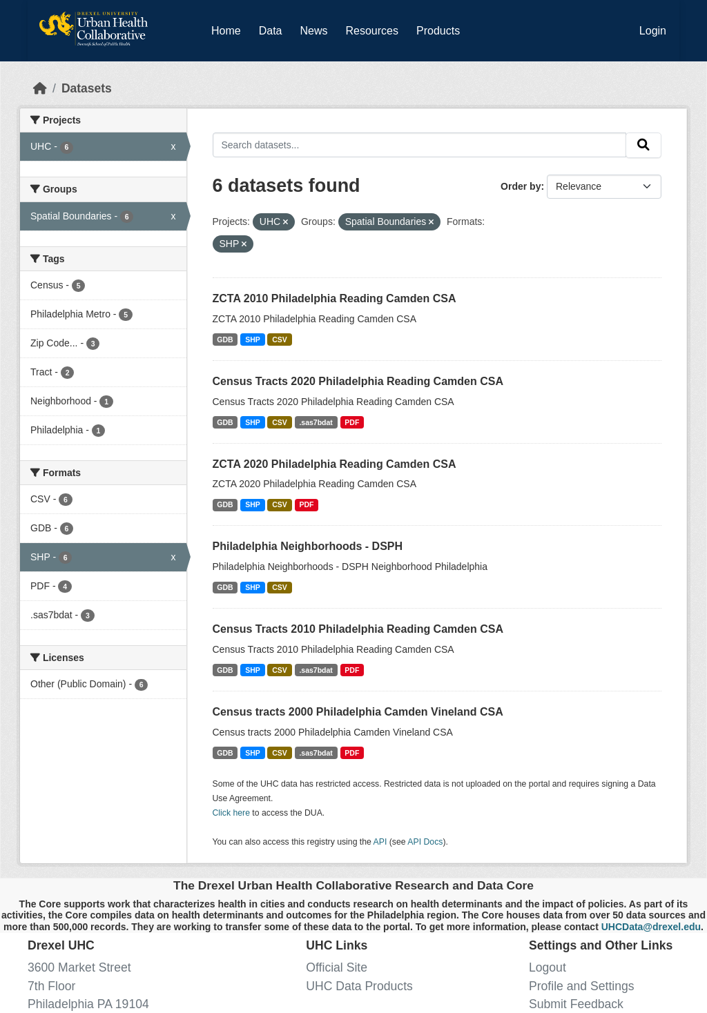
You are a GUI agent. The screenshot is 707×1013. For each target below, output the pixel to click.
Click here (231, 813)
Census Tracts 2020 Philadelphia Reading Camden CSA (358, 381)
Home (226, 31)
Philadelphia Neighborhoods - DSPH (308, 546)
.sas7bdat (315, 422)
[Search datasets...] (420, 144)
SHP (252, 339)
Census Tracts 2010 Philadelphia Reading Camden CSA (358, 629)
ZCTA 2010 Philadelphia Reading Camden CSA (334, 298)
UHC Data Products (359, 986)
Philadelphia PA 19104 (88, 1004)
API (380, 842)
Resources (372, 31)
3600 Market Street (79, 967)
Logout (547, 967)
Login (652, 31)
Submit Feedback (576, 1004)
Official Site (336, 967)
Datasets (86, 88)
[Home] (40, 88)
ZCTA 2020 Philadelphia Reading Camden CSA (334, 464)
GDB (225, 339)
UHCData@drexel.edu (651, 926)
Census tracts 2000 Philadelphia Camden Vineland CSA (358, 712)
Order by (521, 186)
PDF (352, 422)
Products (438, 31)
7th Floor (51, 986)
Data (273, 28)
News (313, 31)
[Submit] (643, 145)
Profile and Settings (582, 986)
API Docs (425, 842)
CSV (279, 339)
